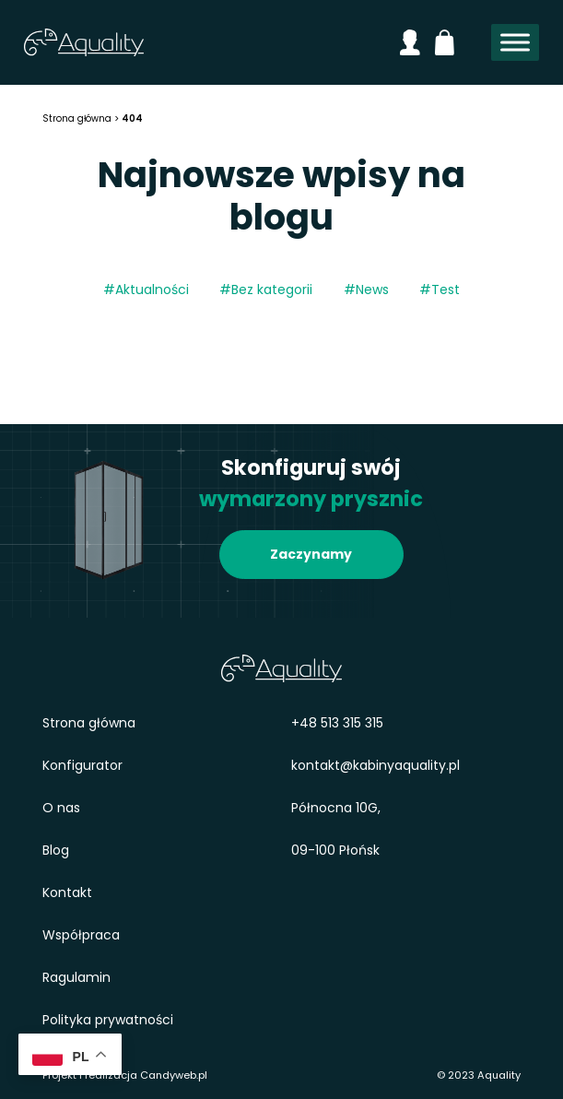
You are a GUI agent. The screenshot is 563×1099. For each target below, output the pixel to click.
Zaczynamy (311, 554)
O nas (61, 807)
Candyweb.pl (173, 1075)
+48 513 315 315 (337, 723)
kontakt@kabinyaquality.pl (375, 765)
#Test (439, 289)
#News (366, 289)
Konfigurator (82, 765)
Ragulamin (76, 977)
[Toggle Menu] (515, 43)
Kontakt (67, 892)
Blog (55, 850)
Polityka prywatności (107, 1019)
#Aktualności (146, 289)
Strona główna (88, 723)
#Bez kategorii (265, 289)
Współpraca (81, 935)
